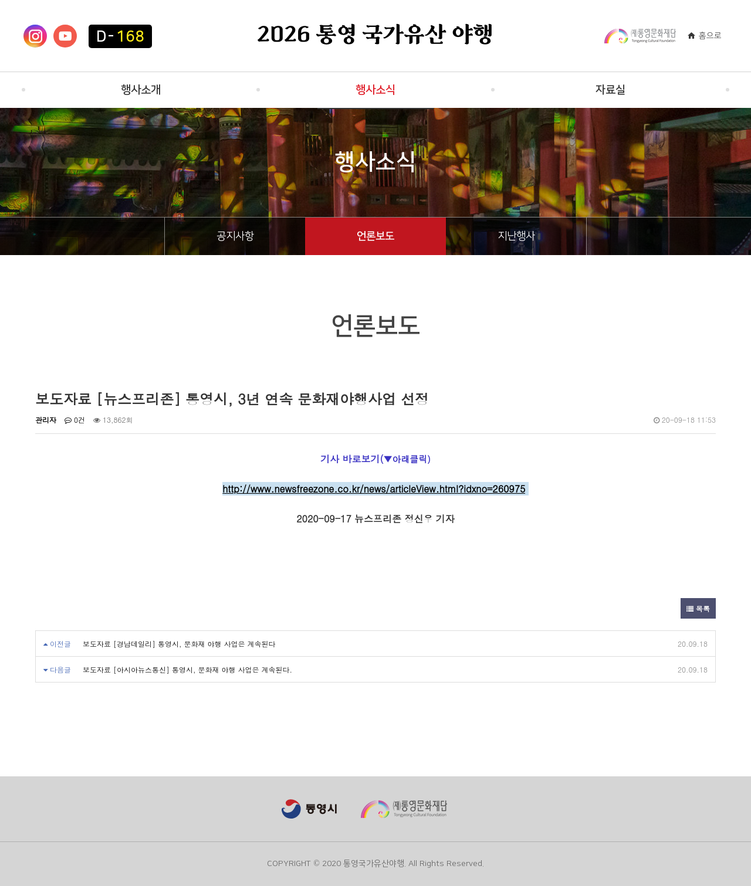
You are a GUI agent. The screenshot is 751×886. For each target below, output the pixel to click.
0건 (75, 420)
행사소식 (375, 90)
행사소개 (141, 90)
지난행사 (516, 236)
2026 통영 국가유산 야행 (375, 36)
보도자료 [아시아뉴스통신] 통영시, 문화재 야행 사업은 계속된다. (187, 669)
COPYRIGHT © (293, 863)
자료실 (610, 90)
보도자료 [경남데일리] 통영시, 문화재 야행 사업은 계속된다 (179, 644)
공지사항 (235, 236)
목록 (698, 608)
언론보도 (375, 236)
